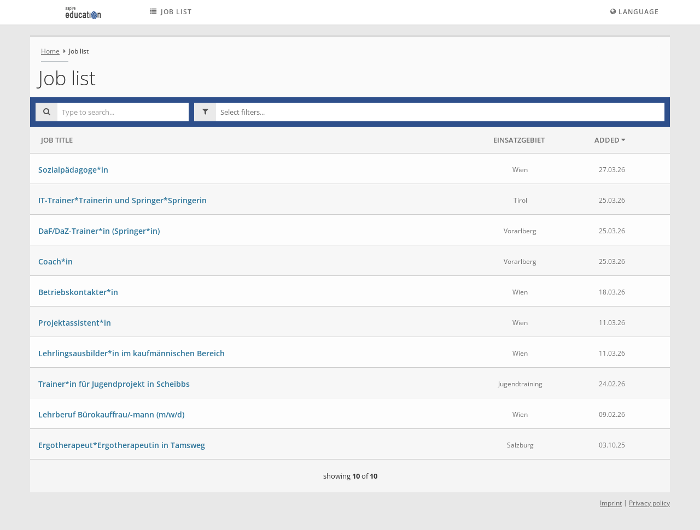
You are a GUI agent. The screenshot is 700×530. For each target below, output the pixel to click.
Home (50, 51)
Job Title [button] (57, 140)
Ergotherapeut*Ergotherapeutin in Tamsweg (121, 445)
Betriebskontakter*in (78, 292)
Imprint (611, 503)
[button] (440, 112)
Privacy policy (649, 503)
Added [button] (609, 140)
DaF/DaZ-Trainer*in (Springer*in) (99, 231)
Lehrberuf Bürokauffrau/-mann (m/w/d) (111, 414)
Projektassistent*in (74, 322)
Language (634, 11)
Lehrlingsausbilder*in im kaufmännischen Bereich (131, 353)
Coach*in (55, 261)
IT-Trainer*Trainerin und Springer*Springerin (122, 200)
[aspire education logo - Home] (80, 12)
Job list (170, 11)
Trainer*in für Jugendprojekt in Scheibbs (114, 384)
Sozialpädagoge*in (73, 169)
